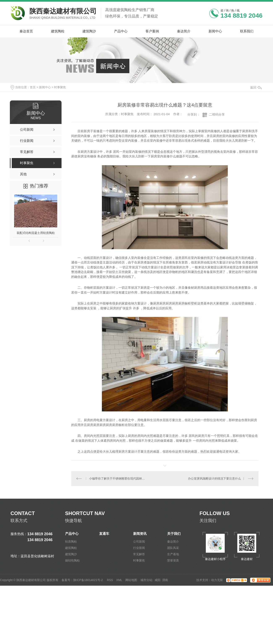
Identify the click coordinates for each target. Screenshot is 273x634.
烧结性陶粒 (72, 560)
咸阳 (157, 580)
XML (119, 580)
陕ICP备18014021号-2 (88, 580)
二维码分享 (217, 114)
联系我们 (246, 31)
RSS (110, 580)
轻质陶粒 (71, 541)
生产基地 (173, 554)
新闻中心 (215, 31)
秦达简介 (183, 31)
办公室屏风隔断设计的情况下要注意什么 (214, 478)
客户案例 (152, 31)
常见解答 (139, 554)
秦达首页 (26, 31)
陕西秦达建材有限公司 (63, 11)
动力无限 (217, 580)
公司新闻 (139, 541)
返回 (255, 87)
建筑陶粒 (57, 31)
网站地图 (131, 580)
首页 (33, 87)
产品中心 (120, 31)
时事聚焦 (60, 87)
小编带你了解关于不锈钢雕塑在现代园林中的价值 (118, 478)
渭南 (165, 580)
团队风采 (173, 548)
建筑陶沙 (89, 31)
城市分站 (146, 580)
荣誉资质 (173, 560)
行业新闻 (139, 548)
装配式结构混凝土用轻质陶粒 (36, 233)
